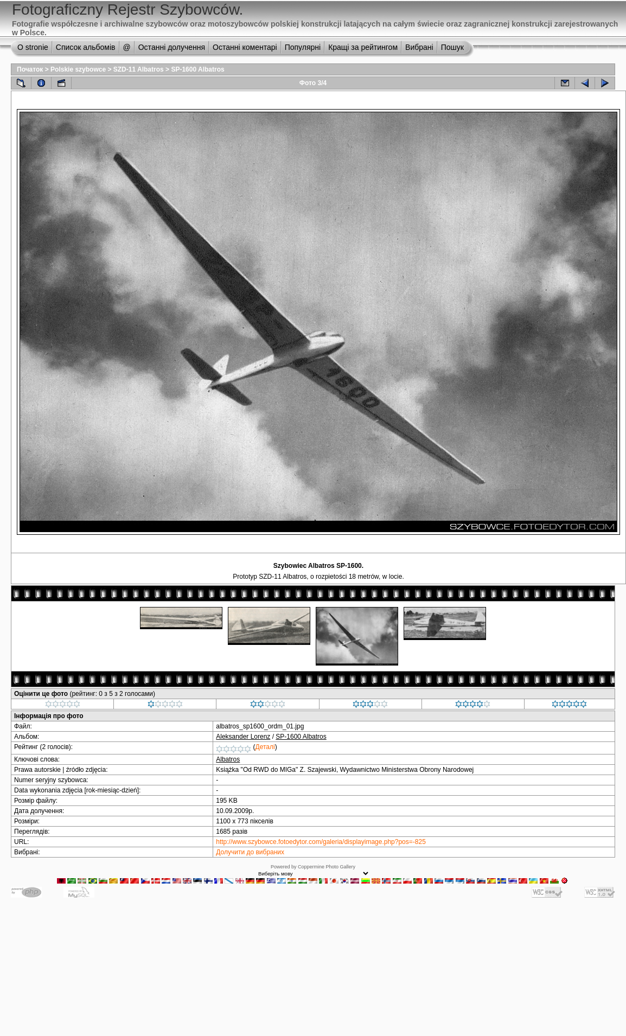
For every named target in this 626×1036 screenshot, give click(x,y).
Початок (30, 69)
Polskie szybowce (78, 69)
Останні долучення (171, 47)
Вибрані (419, 47)
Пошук (452, 47)
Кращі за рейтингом (363, 47)
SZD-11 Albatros (138, 69)
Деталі (265, 747)
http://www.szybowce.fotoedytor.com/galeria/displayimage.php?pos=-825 (321, 842)
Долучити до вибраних (250, 852)
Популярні (303, 47)
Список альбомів (86, 47)
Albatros (228, 759)
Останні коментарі (245, 47)
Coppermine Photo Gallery (326, 866)
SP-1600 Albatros (197, 69)
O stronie (32, 47)
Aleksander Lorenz (243, 736)
